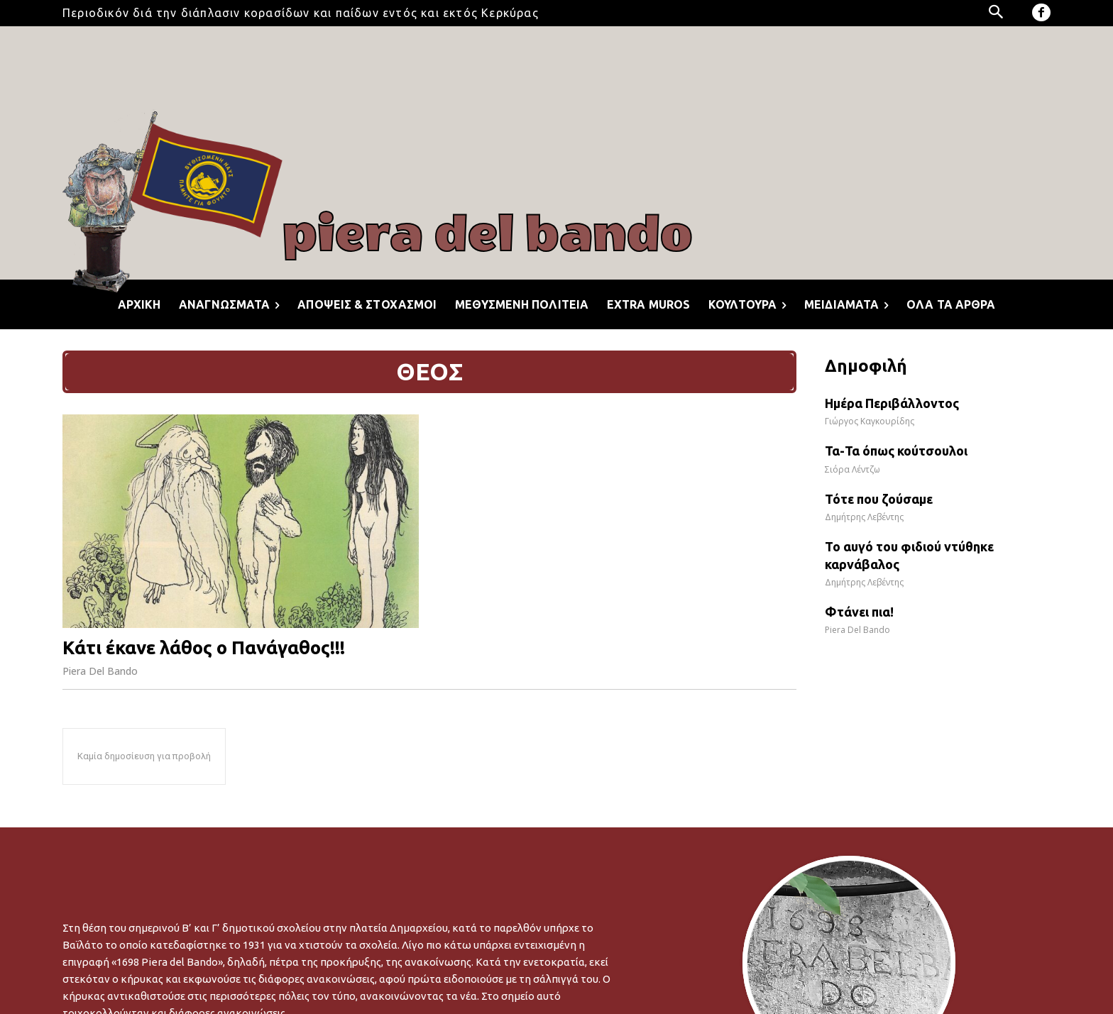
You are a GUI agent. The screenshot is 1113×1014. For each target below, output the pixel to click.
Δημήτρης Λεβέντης (864, 517)
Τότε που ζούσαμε (879, 499)
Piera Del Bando (100, 671)
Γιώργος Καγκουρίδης (869, 421)
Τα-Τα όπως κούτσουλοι (896, 450)
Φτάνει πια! (859, 612)
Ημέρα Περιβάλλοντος (892, 403)
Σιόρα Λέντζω (852, 469)
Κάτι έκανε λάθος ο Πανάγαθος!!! (203, 647)
